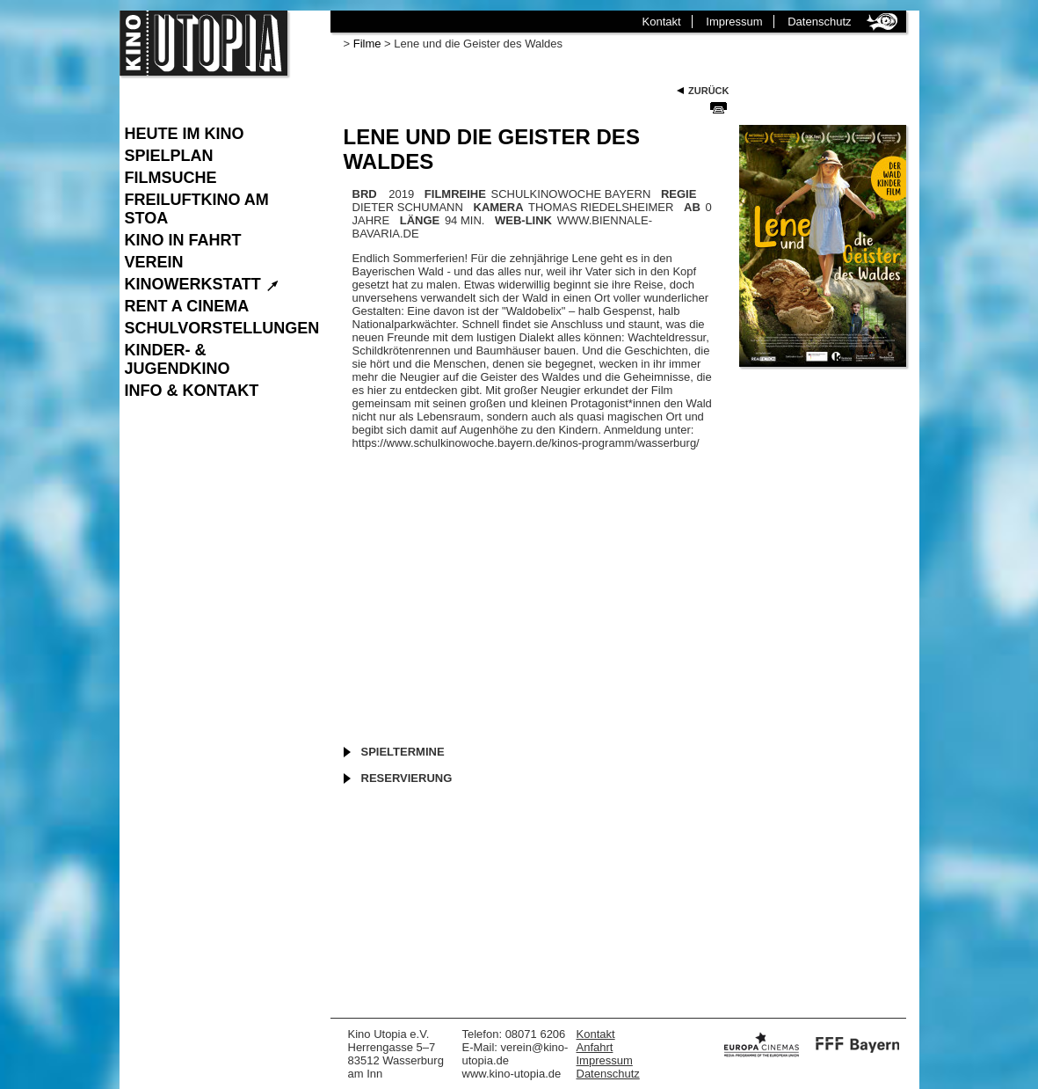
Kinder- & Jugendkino (177, 359)
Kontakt (661, 21)
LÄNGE (420, 220)
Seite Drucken (719, 107)
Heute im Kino (184, 134)
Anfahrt (595, 1047)
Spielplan (169, 155)
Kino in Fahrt (183, 240)
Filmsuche (171, 177)
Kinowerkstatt (203, 284)
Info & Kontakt (192, 390)
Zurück (708, 90)
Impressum (734, 21)
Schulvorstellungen (219, 328)
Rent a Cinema (187, 306)
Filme (367, 43)
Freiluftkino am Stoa (197, 209)
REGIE (678, 194)
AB (692, 207)
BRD (364, 194)
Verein (154, 262)
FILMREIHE (455, 194)
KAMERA (499, 207)
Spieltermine (403, 751)
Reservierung (407, 778)
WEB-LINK (523, 220)
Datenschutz (819, 21)
